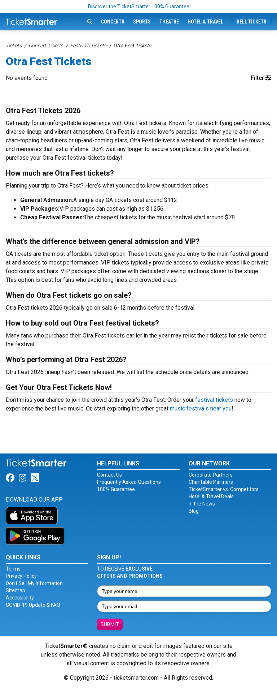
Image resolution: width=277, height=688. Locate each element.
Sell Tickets (252, 22)
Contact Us (109, 475)
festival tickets (214, 399)
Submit (110, 624)
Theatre (169, 22)
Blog (194, 511)
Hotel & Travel (205, 22)
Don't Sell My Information (34, 583)
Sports (142, 22)
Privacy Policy (21, 576)
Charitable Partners (211, 482)
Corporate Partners (211, 475)
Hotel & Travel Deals (211, 496)
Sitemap (15, 590)
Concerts (112, 22)
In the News (202, 504)
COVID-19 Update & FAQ (33, 605)
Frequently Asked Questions (129, 482)
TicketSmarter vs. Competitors (224, 489)
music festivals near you (201, 408)
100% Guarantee (116, 489)
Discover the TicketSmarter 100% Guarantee (138, 6)
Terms (13, 569)
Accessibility (20, 598)
